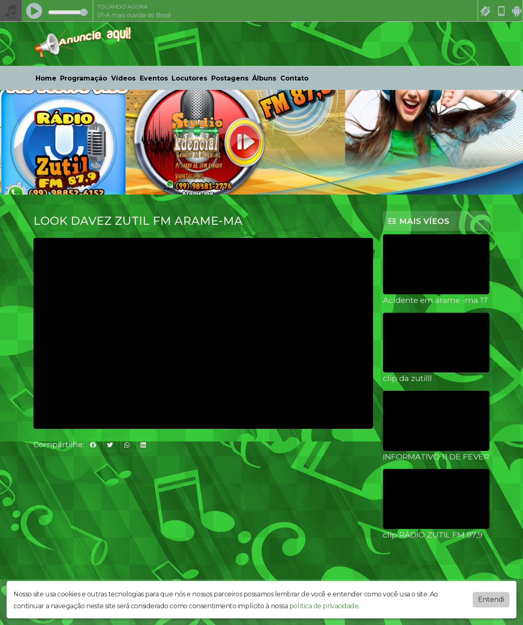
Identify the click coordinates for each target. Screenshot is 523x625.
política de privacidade (324, 606)
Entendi (491, 599)
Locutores (189, 78)
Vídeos (123, 78)
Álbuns (264, 78)
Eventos (154, 78)
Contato (294, 78)
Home (46, 78)
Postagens (229, 78)
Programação (83, 78)
